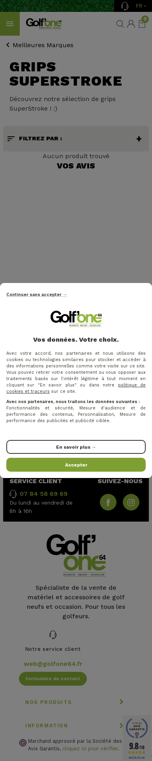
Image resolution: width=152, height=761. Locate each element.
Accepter (76, 465)
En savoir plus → (76, 447)
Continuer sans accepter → (36, 294)
